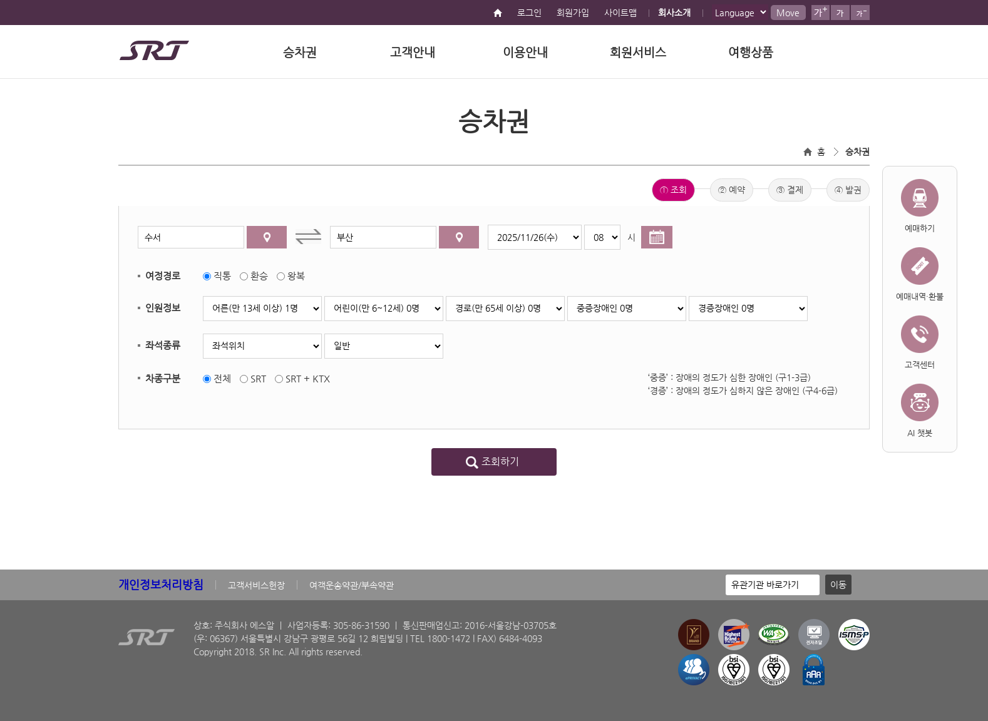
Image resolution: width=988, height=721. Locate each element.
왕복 (296, 275)
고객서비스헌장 (256, 585)
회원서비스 (638, 52)
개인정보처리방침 (160, 584)
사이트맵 (620, 12)
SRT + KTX (308, 378)
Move (788, 13)
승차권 (300, 52)
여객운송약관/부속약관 (351, 585)
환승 (259, 275)
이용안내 (525, 52)
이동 (838, 585)
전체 (222, 378)
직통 (222, 275)
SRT (258, 378)
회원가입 (573, 13)
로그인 (529, 13)
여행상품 (750, 52)
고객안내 (412, 52)
